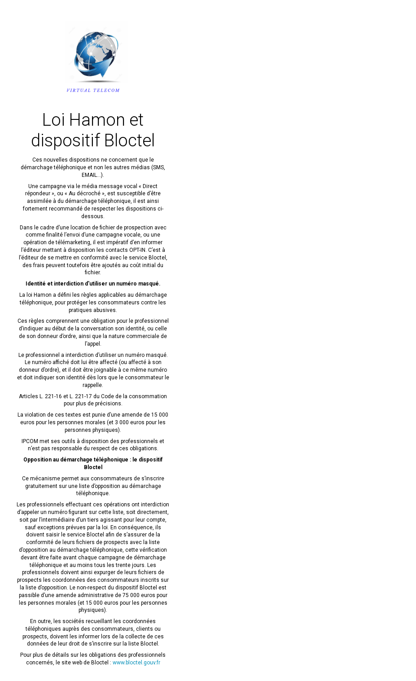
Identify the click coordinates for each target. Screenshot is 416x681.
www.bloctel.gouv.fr (136, 662)
